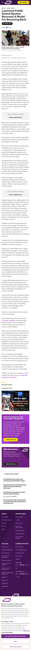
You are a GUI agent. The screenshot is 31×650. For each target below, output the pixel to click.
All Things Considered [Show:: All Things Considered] (10, 496)
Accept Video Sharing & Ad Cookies (15, 636)
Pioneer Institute (9, 320)
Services (4, 523)
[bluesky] (23, 565)
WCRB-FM (5, 586)
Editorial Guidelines (7, 550)
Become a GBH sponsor (15, 117)
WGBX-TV (5, 577)
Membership (19, 523)
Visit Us (18, 559)
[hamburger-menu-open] (3, 2)
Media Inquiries (20, 553)
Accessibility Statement (5, 556)
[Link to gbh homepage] (8, 2)
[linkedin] (16, 568)
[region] (15, 623)
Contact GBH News (21, 550)
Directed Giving (20, 530)
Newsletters (19, 556)
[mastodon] (26, 574)
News (3, 8)
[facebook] (28, 565)
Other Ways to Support (20, 537)
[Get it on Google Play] (24, 408)
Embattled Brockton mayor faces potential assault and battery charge (14, 480)
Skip (15, 641)
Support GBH (19, 517)
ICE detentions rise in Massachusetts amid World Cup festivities (14, 493)
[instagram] (16, 565)
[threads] (26, 565)
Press (3, 529)
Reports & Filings (6, 560)
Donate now (10, 439)
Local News (10, 8)
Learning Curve (7, 388)
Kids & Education (6, 520)
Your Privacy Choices (15, 646)
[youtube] (21, 565)
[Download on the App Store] (15, 408)
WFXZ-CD (5, 580)
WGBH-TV (5, 574)
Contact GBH (19, 547)
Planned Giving (20, 533)
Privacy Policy (6, 553)
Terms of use (5, 547)
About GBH (5, 517)
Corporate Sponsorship (19, 526)
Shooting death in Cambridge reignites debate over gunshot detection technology (14, 486)
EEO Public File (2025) (6, 564)
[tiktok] (18, 565)
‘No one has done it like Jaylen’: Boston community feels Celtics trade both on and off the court (14, 501)
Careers (4, 526)
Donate (23, 2)
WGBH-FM (5, 583)
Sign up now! (10, 464)
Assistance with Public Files (6, 568)
